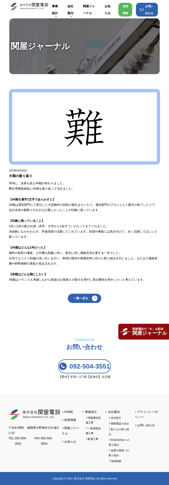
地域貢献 (116, 461)
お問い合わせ (146, 425)
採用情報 (125, 10)
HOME (68, 411)
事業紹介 (55, 10)
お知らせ (70, 441)
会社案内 (70, 10)
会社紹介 (116, 417)
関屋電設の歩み (120, 423)
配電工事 (93, 438)
